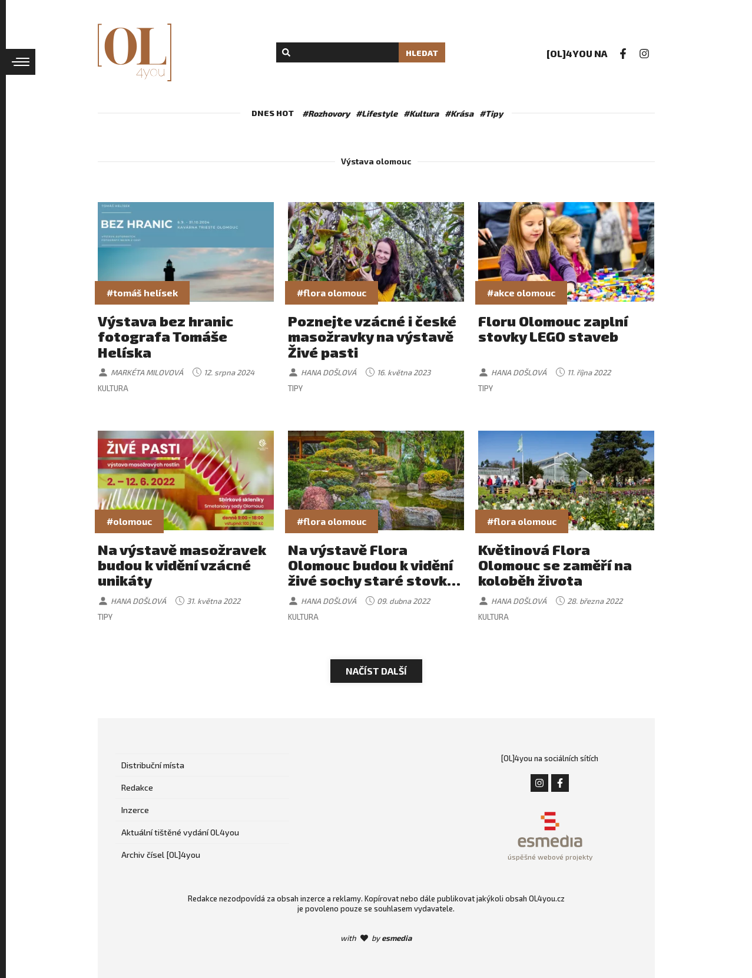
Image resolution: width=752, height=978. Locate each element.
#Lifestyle (376, 113)
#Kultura (421, 113)
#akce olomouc (521, 292)
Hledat (422, 53)
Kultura (113, 388)
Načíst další (376, 670)
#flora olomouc (331, 292)
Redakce (137, 787)
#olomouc (129, 521)
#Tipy (491, 113)
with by (376, 938)
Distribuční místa (152, 765)
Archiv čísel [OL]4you (160, 855)
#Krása (459, 113)
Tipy (295, 388)
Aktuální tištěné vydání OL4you (180, 832)
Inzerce (135, 810)
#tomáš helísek (142, 292)
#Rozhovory (326, 113)
